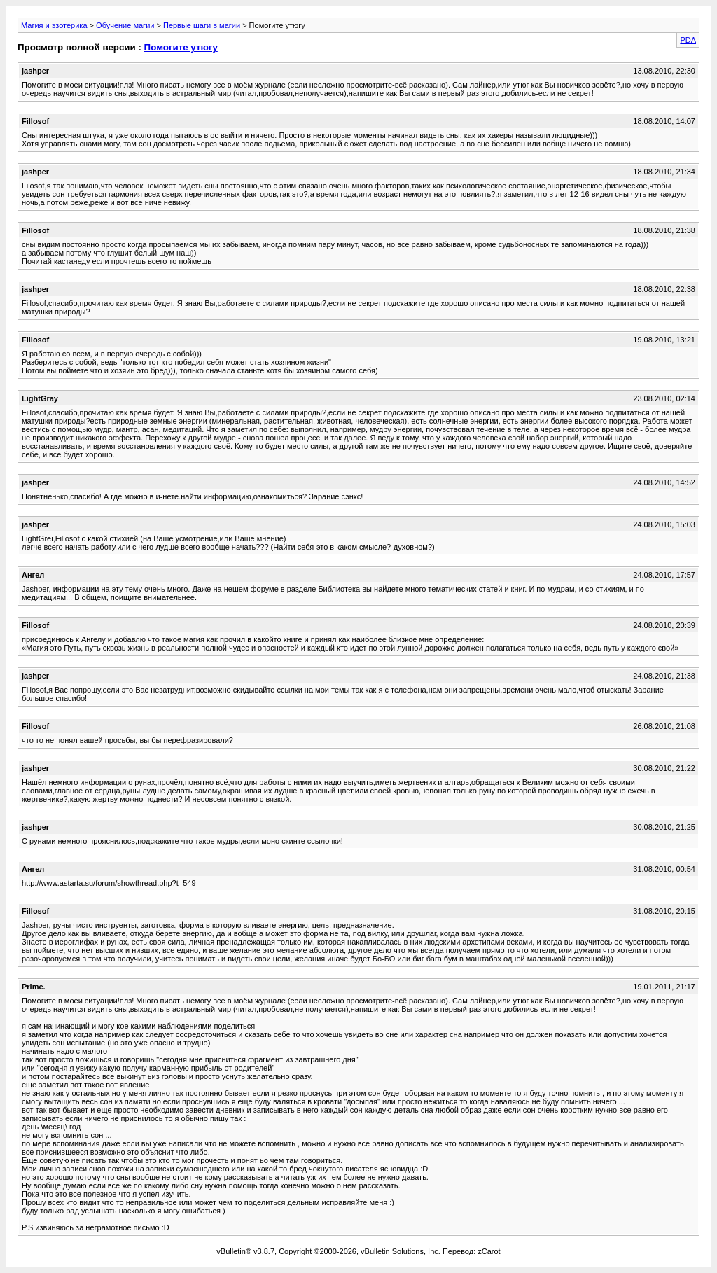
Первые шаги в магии (201, 25)
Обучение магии (125, 25)
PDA (688, 40)
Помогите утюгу (181, 47)
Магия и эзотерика (54, 25)
